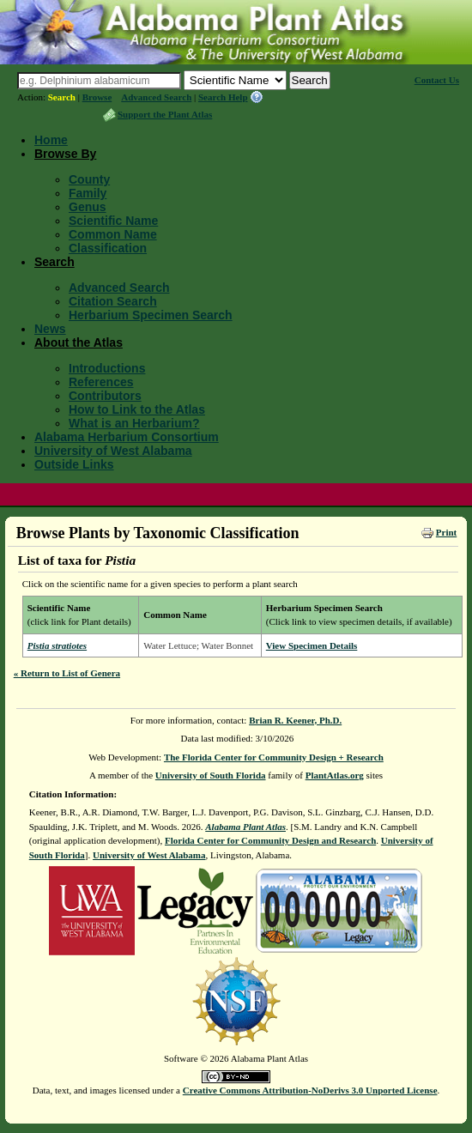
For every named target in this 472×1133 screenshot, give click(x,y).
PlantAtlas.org (335, 775)
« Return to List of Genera (67, 673)
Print (446, 532)
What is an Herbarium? (134, 423)
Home (51, 140)
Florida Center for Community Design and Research (270, 840)
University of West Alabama (113, 450)
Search (62, 97)
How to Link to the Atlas (137, 409)
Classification (108, 248)
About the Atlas (78, 342)
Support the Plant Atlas (165, 114)
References (101, 382)
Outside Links (74, 464)
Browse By (65, 154)
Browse (97, 97)
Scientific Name (113, 220)
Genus (87, 207)
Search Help (223, 97)
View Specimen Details (312, 645)
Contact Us (437, 80)
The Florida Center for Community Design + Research (274, 757)
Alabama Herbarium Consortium (126, 437)
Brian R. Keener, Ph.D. (295, 720)
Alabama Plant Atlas (245, 826)
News (50, 329)
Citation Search (113, 301)
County (89, 179)
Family (87, 193)
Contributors (105, 396)
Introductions (107, 368)
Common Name (113, 234)
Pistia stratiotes (57, 645)
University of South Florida (210, 775)
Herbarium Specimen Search (151, 315)
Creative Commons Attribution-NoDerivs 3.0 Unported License (310, 1090)
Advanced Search (156, 97)
